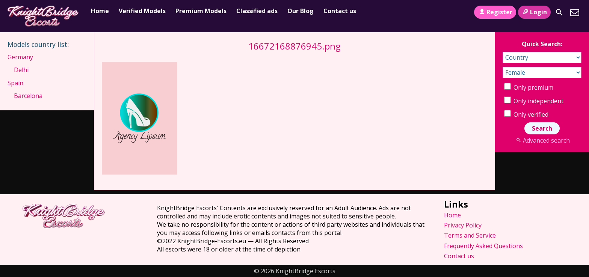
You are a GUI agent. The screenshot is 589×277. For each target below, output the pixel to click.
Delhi (21, 70)
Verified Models (142, 11)
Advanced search (541, 140)
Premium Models (201, 11)
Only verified (526, 114)
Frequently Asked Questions (483, 246)
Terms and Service (470, 235)
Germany (20, 57)
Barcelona (28, 96)
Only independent (533, 101)
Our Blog (300, 11)
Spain (15, 83)
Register (495, 12)
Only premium (528, 87)
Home (100, 11)
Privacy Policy (463, 225)
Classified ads (257, 11)
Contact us (339, 11)
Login (534, 12)
